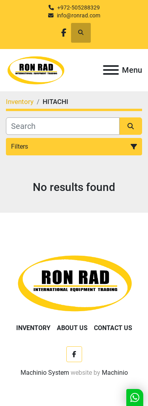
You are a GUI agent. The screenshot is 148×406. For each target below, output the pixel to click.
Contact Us (113, 328)
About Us (72, 328)
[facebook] (63, 32)
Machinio (115, 372)
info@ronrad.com (78, 15)
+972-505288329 (78, 7)
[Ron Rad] (74, 283)
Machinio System (45, 372)
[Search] (63, 126)
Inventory (33, 328)
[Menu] (111, 70)
